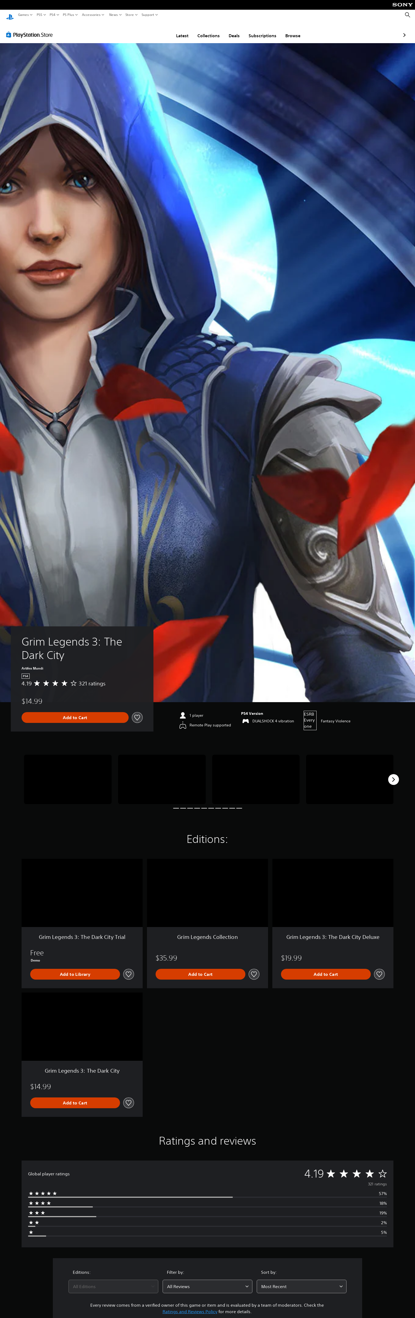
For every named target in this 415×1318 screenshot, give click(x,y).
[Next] (393, 774)
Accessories (91, 15)
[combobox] (113, 1281)
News (113, 15)
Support (148, 15)
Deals (202, 30)
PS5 (39, 15)
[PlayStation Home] (10, 15)
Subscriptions (231, 30)
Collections (177, 30)
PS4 (53, 15)
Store (129, 15)
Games (23, 15)
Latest (151, 30)
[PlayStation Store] (30, 29)
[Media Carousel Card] (68, 774)
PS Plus (68, 15)
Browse (261, 30)
